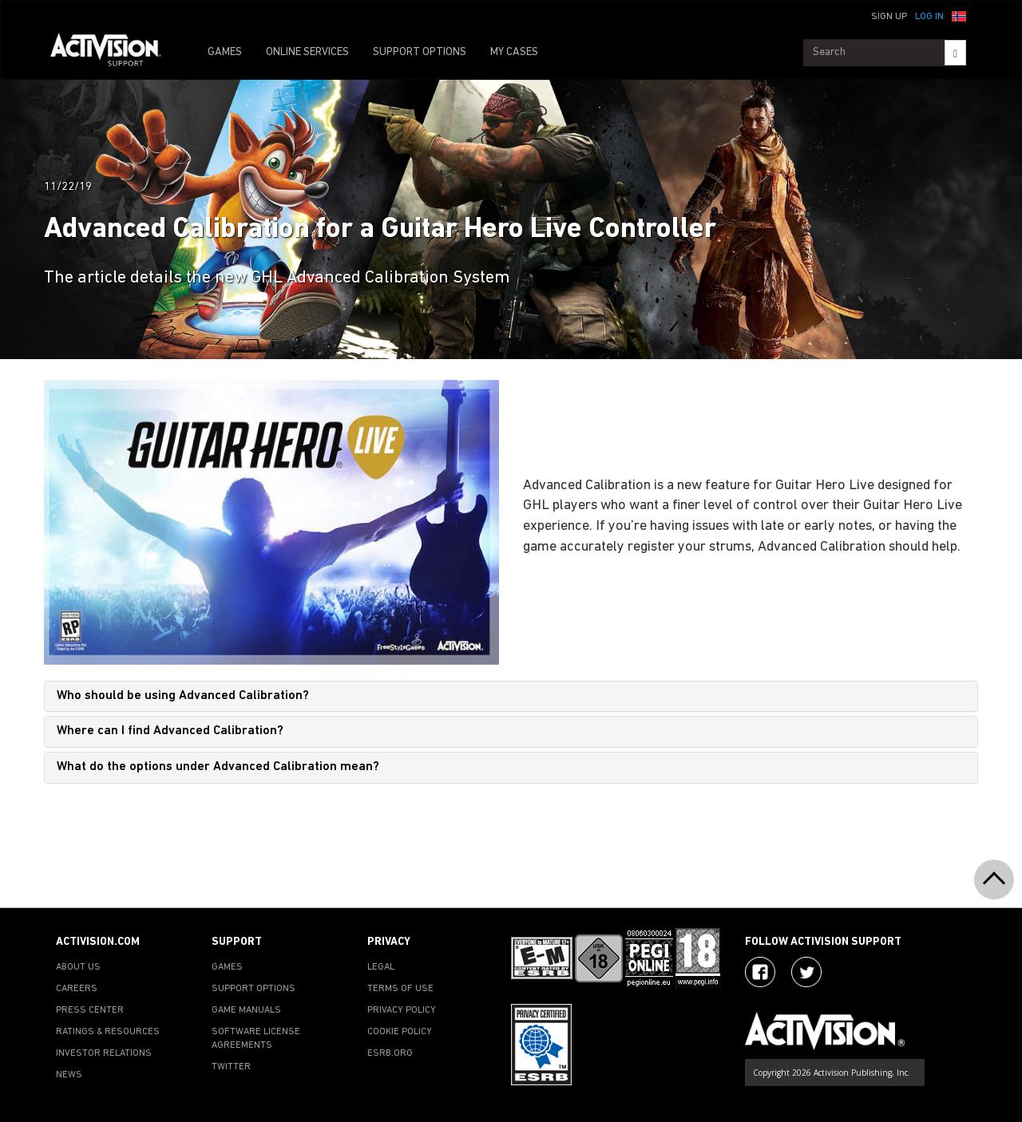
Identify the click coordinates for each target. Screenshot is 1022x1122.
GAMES (225, 52)
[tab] (511, 696)
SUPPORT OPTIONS (419, 52)
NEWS (69, 1075)
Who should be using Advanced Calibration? (183, 695)
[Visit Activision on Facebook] (760, 972)
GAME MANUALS (246, 1010)
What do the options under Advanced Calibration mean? (218, 767)
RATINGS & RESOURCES (108, 1032)
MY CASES (514, 52)
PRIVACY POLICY (401, 1010)
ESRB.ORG (390, 1053)
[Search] (955, 52)
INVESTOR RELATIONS (104, 1053)
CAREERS (76, 989)
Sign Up (889, 17)
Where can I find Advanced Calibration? (170, 731)
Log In (929, 17)
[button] (959, 15)
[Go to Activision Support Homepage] (114, 53)
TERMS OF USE (400, 989)
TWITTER (231, 1067)
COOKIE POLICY (399, 1032)
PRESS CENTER (90, 1010)
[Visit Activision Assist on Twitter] (806, 972)
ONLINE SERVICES (307, 52)
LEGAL (380, 967)
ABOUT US (78, 967)
